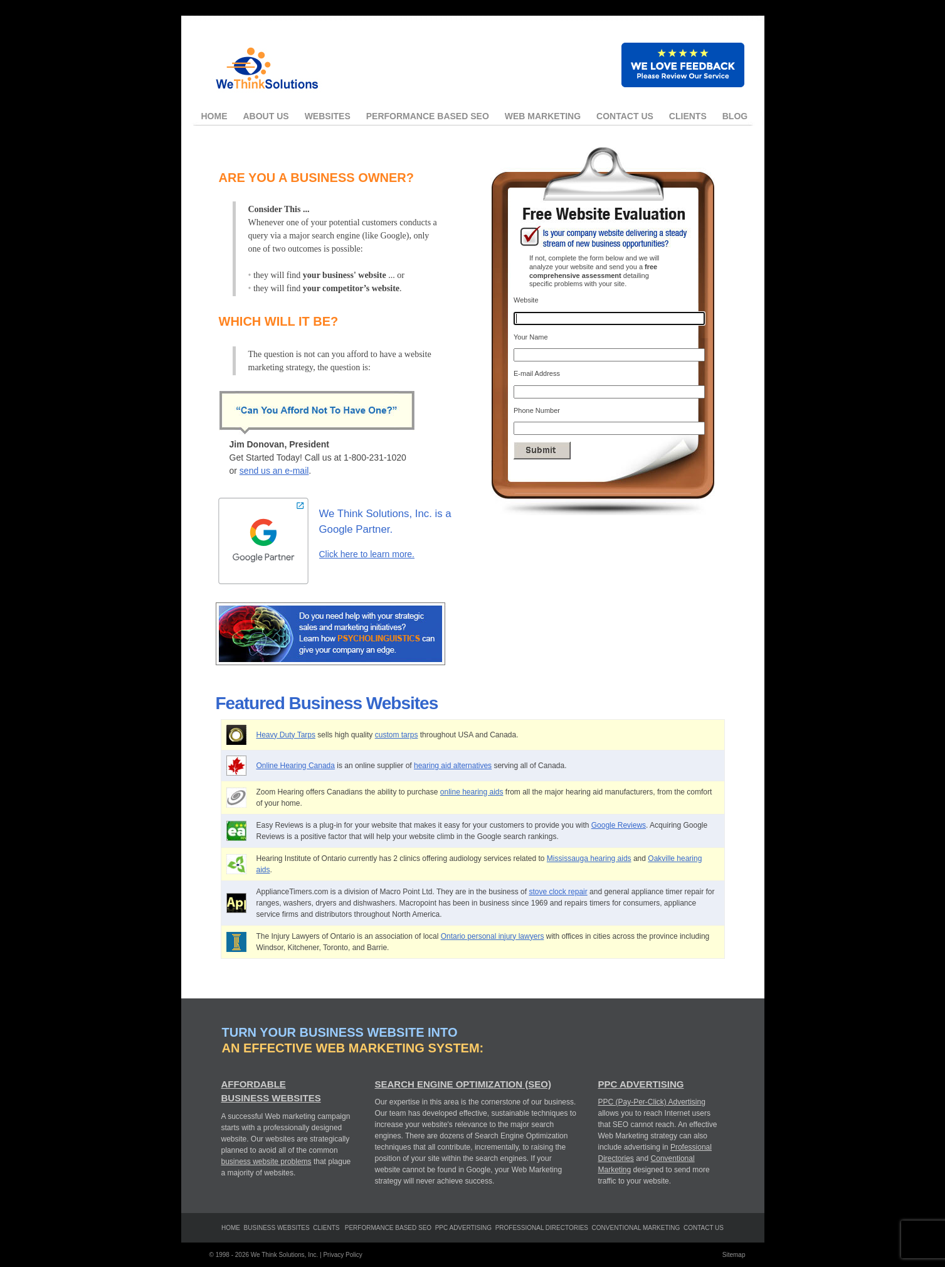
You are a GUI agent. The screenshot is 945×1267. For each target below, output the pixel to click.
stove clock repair (558, 891)
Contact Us (624, 116)
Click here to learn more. (367, 554)
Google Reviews (618, 825)
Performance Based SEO (427, 116)
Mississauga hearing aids (589, 858)
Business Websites (277, 1227)
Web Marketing (543, 116)
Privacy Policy (342, 1254)
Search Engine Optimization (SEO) (463, 1084)
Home (214, 116)
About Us (266, 116)
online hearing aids (472, 792)
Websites (328, 116)
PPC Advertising (641, 1084)
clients (326, 1227)
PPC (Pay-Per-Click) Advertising (651, 1102)
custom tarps (396, 734)
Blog (734, 116)
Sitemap (734, 1254)
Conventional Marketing (636, 1227)
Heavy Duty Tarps (285, 734)
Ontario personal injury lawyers (492, 936)
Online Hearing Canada (295, 765)
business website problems (266, 1161)
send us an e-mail (274, 471)
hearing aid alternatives (453, 765)
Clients (688, 116)
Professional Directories (541, 1227)
